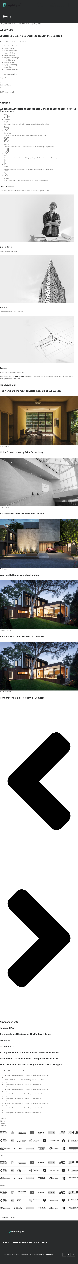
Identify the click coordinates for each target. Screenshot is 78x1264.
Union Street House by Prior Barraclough (22, 452)
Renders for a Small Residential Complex (22, 636)
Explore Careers (6, 247)
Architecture (4, 446)
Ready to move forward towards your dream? (26, 1242)
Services (3, 368)
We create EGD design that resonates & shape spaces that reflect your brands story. (38, 110)
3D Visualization (5, 630)
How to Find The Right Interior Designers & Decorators (29, 1058)
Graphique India (47, 1254)
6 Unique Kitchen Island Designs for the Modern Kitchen (30, 1052)
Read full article (5, 1040)
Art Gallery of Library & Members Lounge (22, 513)
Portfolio (3, 307)
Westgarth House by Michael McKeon (20, 574)
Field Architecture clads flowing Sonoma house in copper (31, 1064)
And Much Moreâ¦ (10, 74)
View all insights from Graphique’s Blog (13, 1071)
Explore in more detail (7, 1217)
